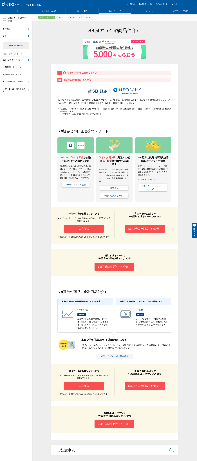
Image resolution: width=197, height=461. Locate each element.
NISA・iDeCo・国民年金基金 (114, 356)
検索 (175, 4)
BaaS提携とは (145, 4)
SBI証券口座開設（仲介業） (145, 228)
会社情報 (130, 4)
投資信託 (6, 29)
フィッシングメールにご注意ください (74, 17)
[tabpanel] (114, 49)
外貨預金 (114, 188)
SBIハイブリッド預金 (75, 184)
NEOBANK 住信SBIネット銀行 (21, 4)
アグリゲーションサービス (153, 187)
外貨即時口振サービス (12, 74)
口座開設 (84, 228)
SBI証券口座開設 (16, 45)
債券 (4, 36)
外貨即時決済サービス (114, 195)
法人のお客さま (161, 4)
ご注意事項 (115, 451)
